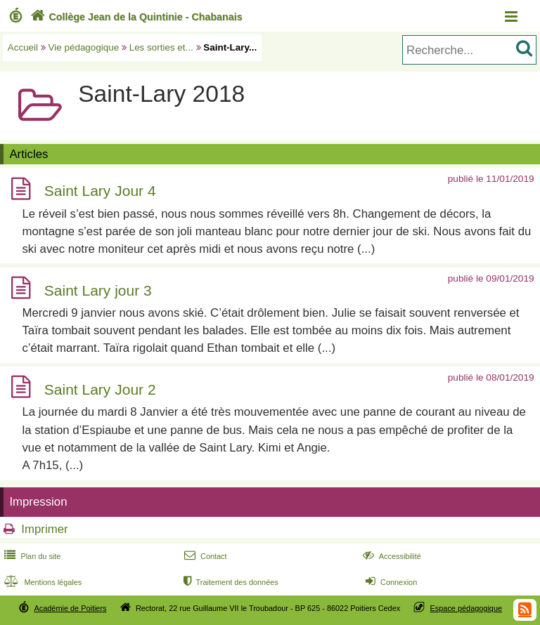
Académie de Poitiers (70, 608)
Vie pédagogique (84, 47)
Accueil (23, 47)
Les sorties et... (161, 47)
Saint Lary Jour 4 (100, 191)
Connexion (390, 582)
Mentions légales (41, 582)
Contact (204, 556)
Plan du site (30, 556)
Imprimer (44, 529)
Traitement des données (229, 582)
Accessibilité (390, 556)
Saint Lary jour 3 (98, 290)
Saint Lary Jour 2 (100, 389)
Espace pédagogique (466, 608)
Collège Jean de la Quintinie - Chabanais (135, 16)
